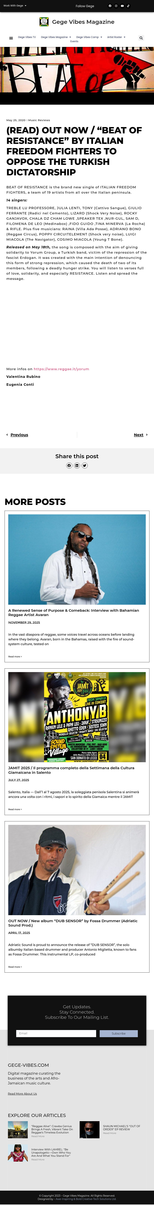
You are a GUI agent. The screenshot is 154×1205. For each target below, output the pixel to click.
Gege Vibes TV (27, 37)
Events (74, 42)
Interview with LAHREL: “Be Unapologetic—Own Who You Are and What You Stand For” (51, 1153)
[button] (11, 38)
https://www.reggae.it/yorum (62, 370)
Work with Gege (15, 6)
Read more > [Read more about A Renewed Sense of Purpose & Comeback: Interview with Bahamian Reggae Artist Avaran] (15, 657)
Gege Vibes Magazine (83, 22)
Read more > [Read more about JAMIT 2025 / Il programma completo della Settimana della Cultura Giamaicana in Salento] (15, 810)
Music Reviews (39, 120)
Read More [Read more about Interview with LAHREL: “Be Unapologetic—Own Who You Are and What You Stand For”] (37, 1160)
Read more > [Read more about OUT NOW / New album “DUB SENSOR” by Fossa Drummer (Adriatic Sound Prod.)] (15, 967)
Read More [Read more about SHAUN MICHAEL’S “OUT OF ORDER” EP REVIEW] (109, 1133)
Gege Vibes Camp (89, 38)
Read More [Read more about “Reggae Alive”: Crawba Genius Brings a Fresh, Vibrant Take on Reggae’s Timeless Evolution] (37, 1136)
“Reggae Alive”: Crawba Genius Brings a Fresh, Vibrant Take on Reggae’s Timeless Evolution (52, 1130)
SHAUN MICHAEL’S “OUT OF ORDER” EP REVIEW (121, 1128)
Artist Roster (116, 38)
